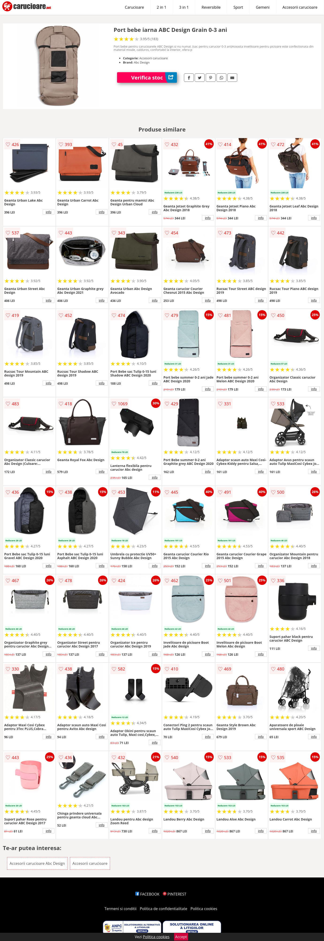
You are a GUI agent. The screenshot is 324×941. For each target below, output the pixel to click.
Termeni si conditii (120, 908)
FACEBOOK (147, 894)
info (48, 212)
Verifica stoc (154, 77)
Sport (238, 7)
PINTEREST (174, 894)
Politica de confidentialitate (163, 908)
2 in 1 (161, 7)
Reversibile (211, 7)
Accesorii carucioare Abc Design (37, 863)
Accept (181, 936)
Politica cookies (204, 908)
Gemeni (263, 7)
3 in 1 (184, 7)
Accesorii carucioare (299, 7)
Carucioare (134, 7)
